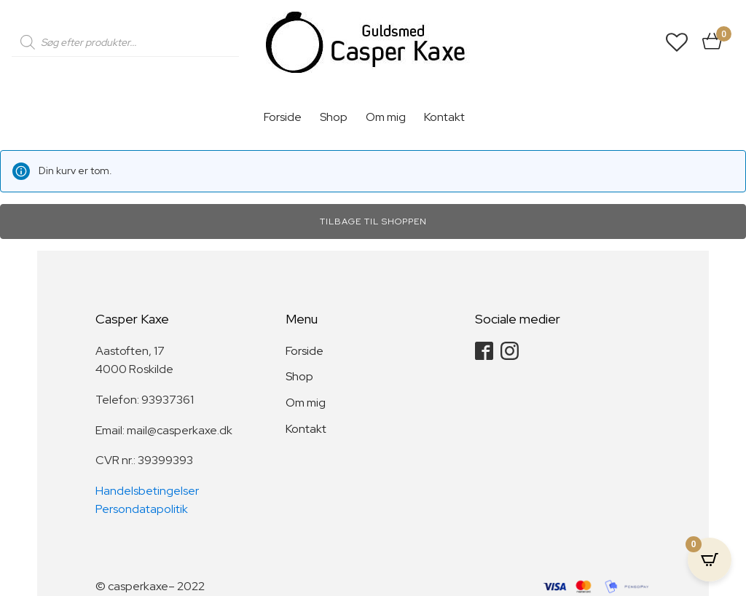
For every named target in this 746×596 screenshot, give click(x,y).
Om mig (386, 117)
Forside (283, 117)
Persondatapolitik (141, 509)
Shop (334, 117)
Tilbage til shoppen (373, 221)
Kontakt (444, 117)
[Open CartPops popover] (709, 559)
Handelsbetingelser (147, 490)
